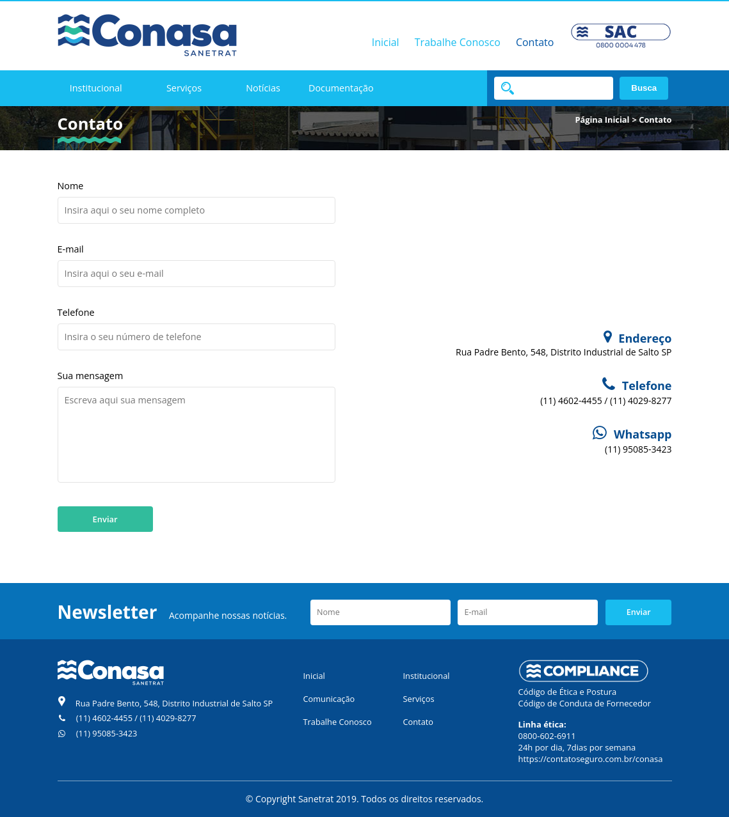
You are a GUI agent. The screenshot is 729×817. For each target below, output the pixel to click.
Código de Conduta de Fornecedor (585, 703)
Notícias (263, 88)
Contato (535, 42)
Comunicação (329, 698)
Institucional (96, 88)
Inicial (385, 42)
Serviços (184, 88)
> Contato (652, 119)
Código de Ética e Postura (567, 691)
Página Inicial (602, 119)
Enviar (105, 519)
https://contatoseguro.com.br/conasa (590, 759)
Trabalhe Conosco (458, 42)
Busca (644, 88)
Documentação (341, 88)
